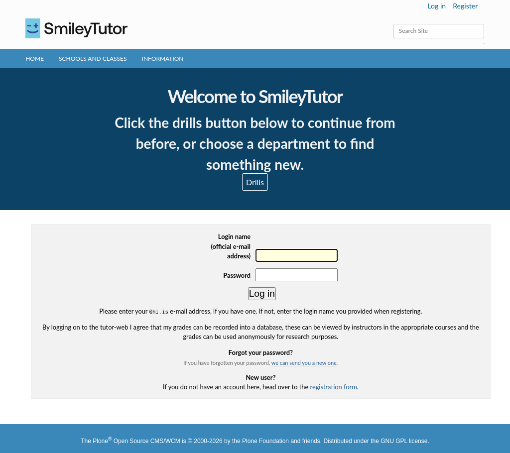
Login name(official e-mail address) (231, 245)
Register (465, 5)
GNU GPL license (404, 441)
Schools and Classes (93, 58)
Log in (436, 5)
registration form (333, 387)
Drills (255, 182)
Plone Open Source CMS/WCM (136, 441)
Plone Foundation (265, 441)
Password (237, 275)
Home (34, 58)
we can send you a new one (304, 362)
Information (163, 58)
